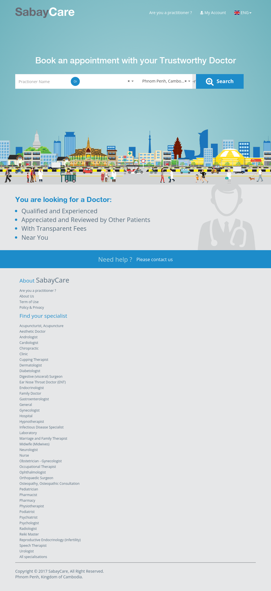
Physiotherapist (31, 506)
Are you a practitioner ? (170, 12)
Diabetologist (29, 370)
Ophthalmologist (32, 472)
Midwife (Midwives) (34, 444)
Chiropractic (29, 348)
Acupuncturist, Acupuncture (41, 325)
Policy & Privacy (31, 307)
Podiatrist (27, 511)
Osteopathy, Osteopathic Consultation (49, 483)
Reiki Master (29, 534)
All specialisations (33, 556)
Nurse (24, 455)
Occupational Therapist (37, 466)
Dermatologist (30, 365)
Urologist (26, 551)
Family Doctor (30, 393)
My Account (213, 12)
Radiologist (28, 528)
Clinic (23, 354)
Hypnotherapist (31, 421)
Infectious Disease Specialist (41, 427)
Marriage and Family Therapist (43, 438)
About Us (26, 296)
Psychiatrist (28, 517)
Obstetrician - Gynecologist (40, 461)
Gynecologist (29, 410)
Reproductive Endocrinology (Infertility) (50, 539)
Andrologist (28, 337)
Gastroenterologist (34, 399)
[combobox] (105, 81)
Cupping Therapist (33, 359)
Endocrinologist (31, 387)
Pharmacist (28, 494)
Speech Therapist (33, 545)
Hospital (25, 416)
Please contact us (154, 259)
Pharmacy (27, 500)
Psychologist (29, 523)
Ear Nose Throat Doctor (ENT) (42, 382)
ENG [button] (243, 12)
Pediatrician (28, 489)
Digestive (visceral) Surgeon (41, 376)
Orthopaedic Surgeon (36, 478)
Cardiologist (28, 342)
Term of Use (29, 301)
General (25, 404)
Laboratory (28, 432)
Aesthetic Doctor (32, 331)
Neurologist (28, 449)
